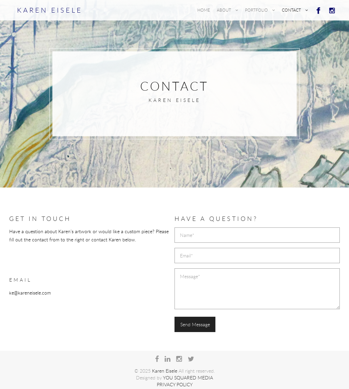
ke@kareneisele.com (30, 292)
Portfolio (260, 10)
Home (203, 10)
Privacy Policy (175, 384)
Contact (295, 10)
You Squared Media (188, 377)
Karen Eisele (49, 10)
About (227, 10)
